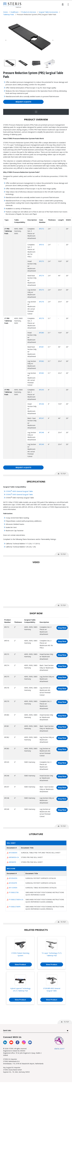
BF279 (41, 318)
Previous (5, 40)
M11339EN (13, 888)
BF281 (41, 347)
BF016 (41, 245)
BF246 (41, 404)
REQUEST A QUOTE (23, 102)
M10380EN (13, 853)
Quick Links (7, 1030)
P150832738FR (14, 907)
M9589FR (12, 862)
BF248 (41, 432)
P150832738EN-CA (16, 899)
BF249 (41, 444)
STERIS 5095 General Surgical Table (19, 494)
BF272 (41, 229)
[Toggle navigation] (36, 112)
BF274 (41, 275)
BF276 (41, 302)
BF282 (41, 361)
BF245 (41, 390)
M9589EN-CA (14, 857)
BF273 (41, 261)
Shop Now (62, 628)
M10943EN (13, 878)
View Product (20, 964)
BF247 (41, 418)
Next (52, 40)
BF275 (41, 290)
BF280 (41, 333)
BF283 (41, 373)
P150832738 (14, 892)
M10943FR (13, 883)
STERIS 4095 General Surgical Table (19, 491)
